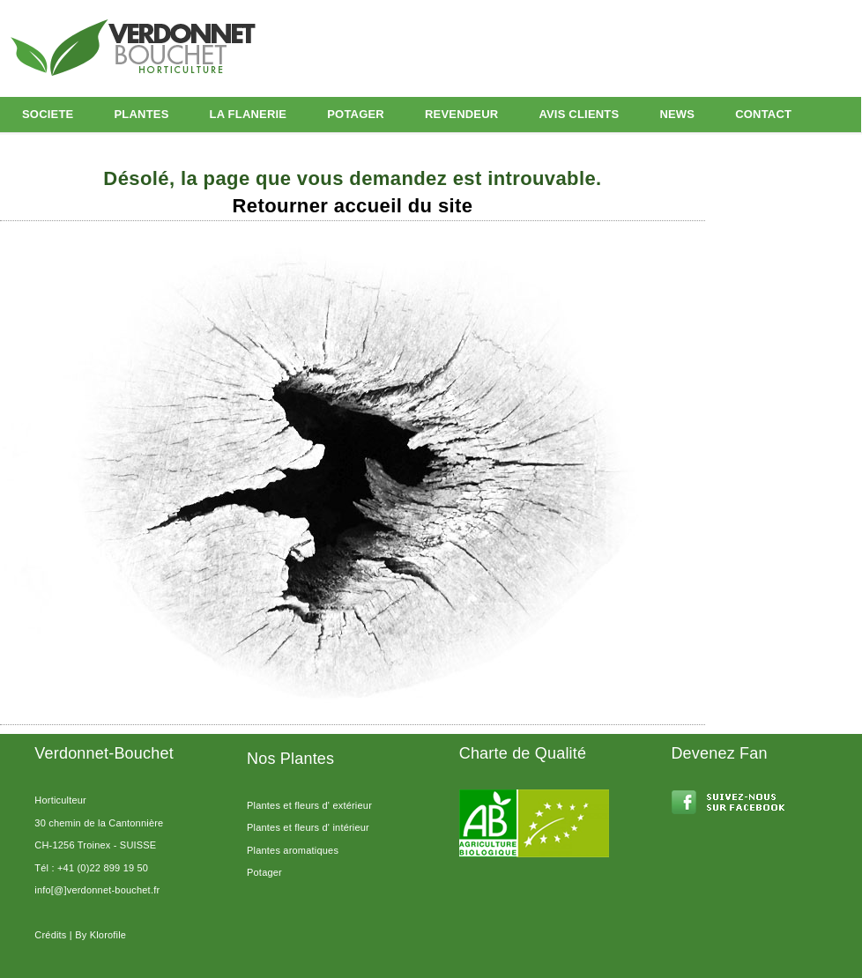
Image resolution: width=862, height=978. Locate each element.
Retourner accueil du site (353, 206)
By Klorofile (100, 935)
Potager (264, 872)
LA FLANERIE (248, 114)
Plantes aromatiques (292, 850)
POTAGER (355, 114)
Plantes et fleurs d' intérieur (308, 827)
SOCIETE (47, 114)
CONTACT (763, 114)
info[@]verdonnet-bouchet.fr (97, 890)
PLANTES (141, 114)
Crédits (50, 935)
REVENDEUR (461, 114)
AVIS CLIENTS (579, 114)
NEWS (677, 114)
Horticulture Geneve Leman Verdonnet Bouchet (172, 45)
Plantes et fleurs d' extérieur (309, 805)
